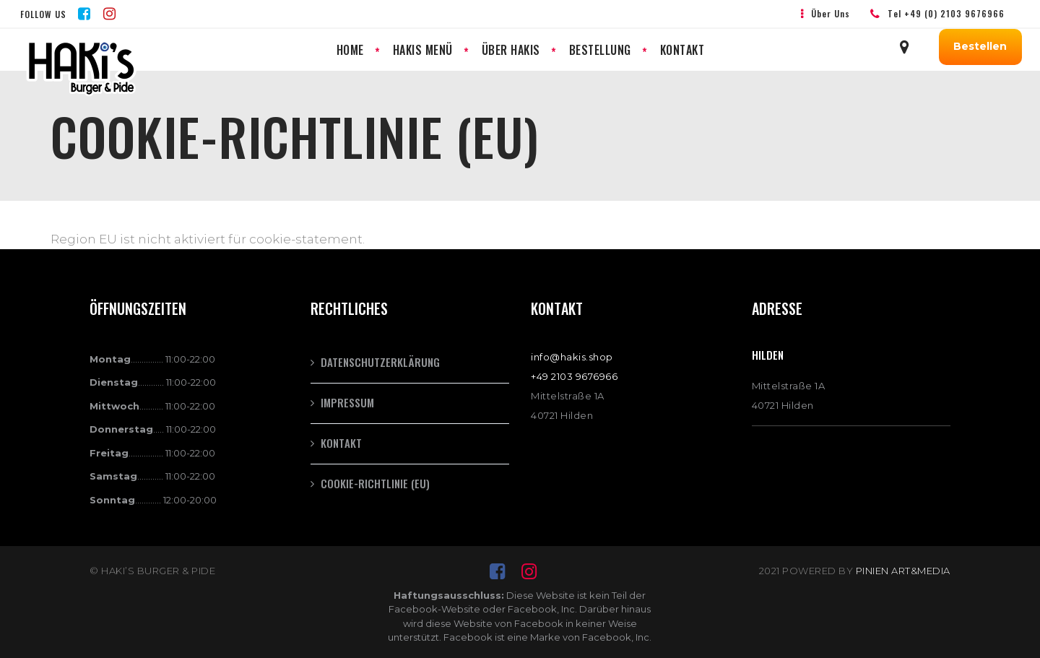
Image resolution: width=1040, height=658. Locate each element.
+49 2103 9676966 (574, 376)
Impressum (347, 402)
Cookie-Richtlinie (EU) (375, 483)
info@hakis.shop (572, 357)
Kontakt (341, 443)
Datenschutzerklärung (380, 362)
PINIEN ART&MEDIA (903, 570)
